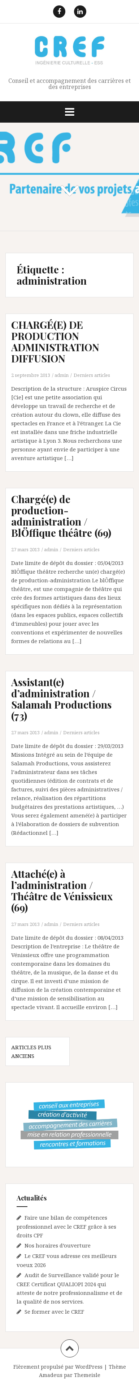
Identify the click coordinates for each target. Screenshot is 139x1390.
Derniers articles (92, 375)
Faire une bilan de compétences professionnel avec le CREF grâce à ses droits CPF (66, 1226)
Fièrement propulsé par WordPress (58, 1366)
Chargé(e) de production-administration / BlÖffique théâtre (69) (61, 515)
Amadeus (50, 1375)
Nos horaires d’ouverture (58, 1245)
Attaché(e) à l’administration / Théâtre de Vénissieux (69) (62, 890)
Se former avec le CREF (54, 1311)
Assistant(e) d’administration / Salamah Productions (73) (61, 698)
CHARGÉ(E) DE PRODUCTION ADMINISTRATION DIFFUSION (55, 341)
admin (62, 375)
